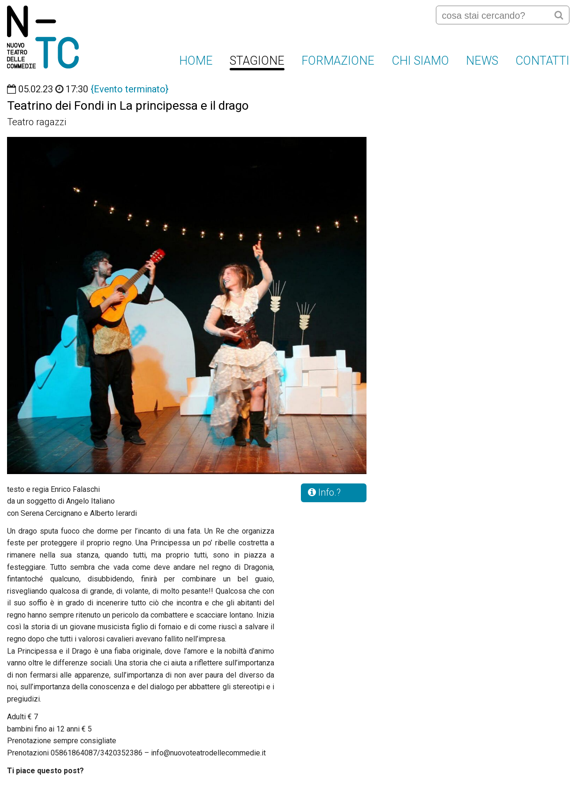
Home (196, 61)
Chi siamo (420, 61)
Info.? (324, 492)
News (482, 61)
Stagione (257, 61)
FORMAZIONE (337, 61)
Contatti (542, 61)
